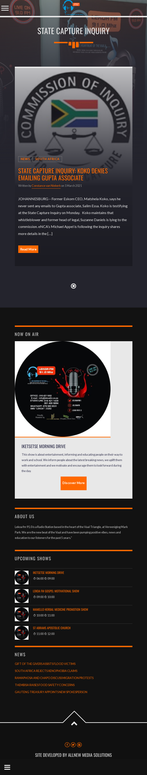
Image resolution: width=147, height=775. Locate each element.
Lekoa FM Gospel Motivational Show (56, 591)
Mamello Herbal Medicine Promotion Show (60, 609)
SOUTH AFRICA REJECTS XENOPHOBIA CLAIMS (46, 671)
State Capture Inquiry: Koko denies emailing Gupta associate (63, 174)
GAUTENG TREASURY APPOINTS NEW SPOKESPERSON (51, 692)
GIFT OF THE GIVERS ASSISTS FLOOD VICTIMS (45, 664)
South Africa (47, 159)
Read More (28, 249)
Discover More (73, 483)
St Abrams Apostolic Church (52, 628)
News (25, 159)
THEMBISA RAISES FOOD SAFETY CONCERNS (45, 685)
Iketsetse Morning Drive (48, 573)
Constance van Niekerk (46, 185)
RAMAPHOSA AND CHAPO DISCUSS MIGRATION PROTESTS (54, 678)
